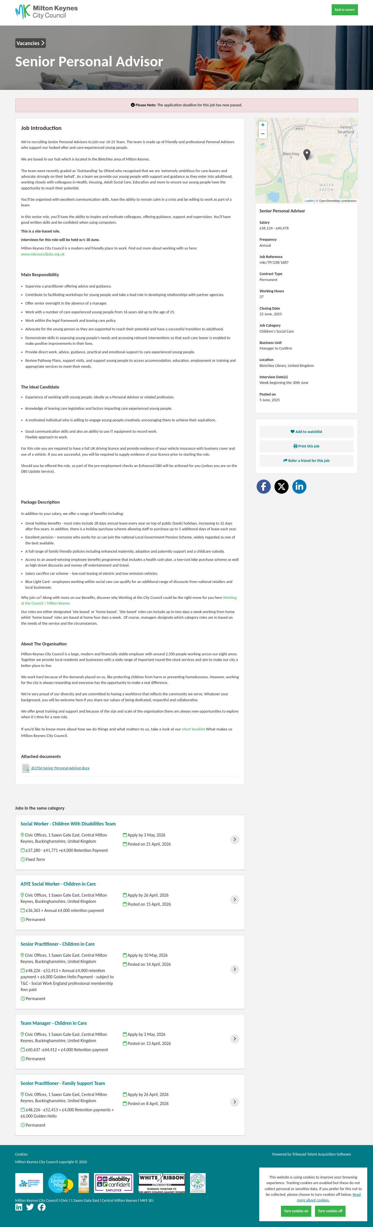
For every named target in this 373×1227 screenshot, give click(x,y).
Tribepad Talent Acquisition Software (321, 1154)
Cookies (21, 1154)
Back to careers (345, 10)
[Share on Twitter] (281, 487)
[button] (306, 154)
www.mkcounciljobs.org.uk (43, 254)
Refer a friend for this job (306, 460)
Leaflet (309, 200)
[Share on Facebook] (264, 487)
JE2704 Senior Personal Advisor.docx (60, 768)
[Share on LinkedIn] (299, 487)
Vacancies (30, 43)
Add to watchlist (306, 431)
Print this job (306, 446)
